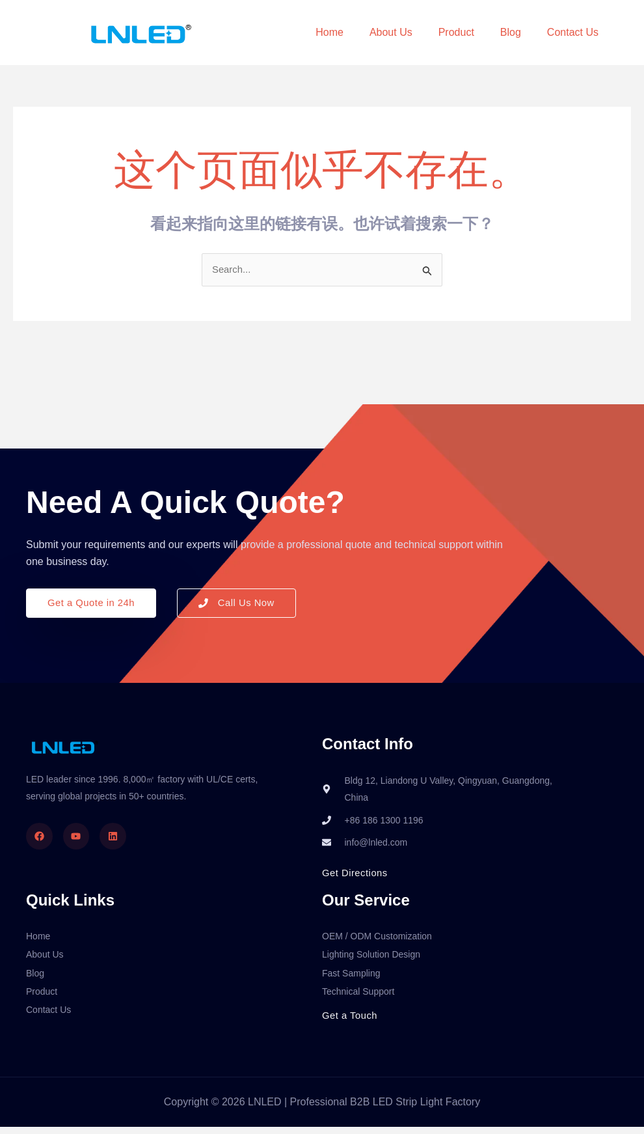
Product (456, 32)
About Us (390, 32)
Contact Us (572, 32)
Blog (510, 32)
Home (329, 32)
